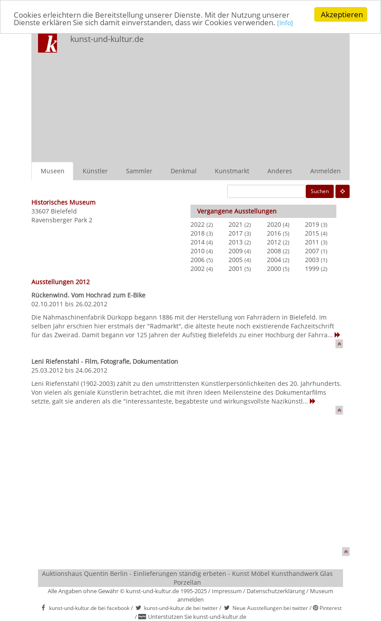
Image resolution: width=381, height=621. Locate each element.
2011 (312, 242)
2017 (236, 233)
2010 (197, 251)
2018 (197, 233)
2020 (274, 224)
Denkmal (184, 171)
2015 (312, 233)
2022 (197, 224)
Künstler (95, 171)
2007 (312, 251)
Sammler (139, 171)
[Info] (285, 23)
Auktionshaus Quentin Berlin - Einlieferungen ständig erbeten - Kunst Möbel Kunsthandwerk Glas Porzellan (187, 578)
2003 (312, 259)
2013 (236, 242)
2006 (197, 259)
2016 (274, 233)
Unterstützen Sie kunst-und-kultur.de (197, 617)
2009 (236, 251)
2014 (197, 242)
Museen (53, 171)
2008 (274, 251)
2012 (274, 242)
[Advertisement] (254, 95)
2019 (312, 224)
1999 (312, 268)
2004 (274, 259)
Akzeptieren (342, 14)
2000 (274, 268)
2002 (197, 268)
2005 (236, 259)
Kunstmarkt (232, 171)
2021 (236, 224)
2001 (236, 268)
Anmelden (325, 171)
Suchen (320, 191)
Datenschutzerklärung (276, 591)
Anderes (279, 171)
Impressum (227, 591)
